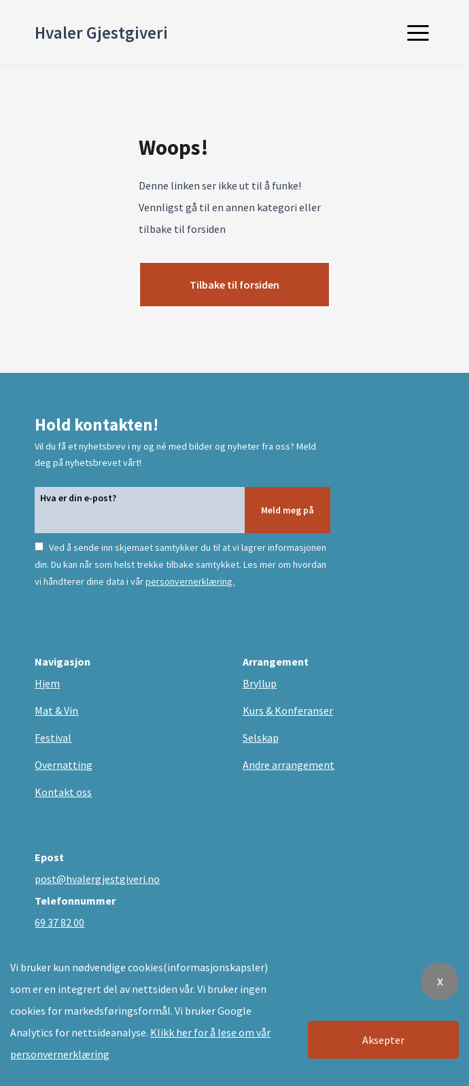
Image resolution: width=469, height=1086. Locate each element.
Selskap (261, 737)
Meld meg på (287, 510)
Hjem (47, 683)
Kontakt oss (63, 792)
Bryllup (260, 683)
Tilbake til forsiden (234, 284)
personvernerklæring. (189, 581)
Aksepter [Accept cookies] (383, 1040)
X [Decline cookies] (440, 981)
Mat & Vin (56, 710)
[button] (418, 32)
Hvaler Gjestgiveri (101, 32)
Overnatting (63, 765)
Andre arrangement (288, 765)
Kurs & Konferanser (288, 710)
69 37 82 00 (59, 922)
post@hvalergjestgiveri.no (97, 879)
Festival (53, 737)
